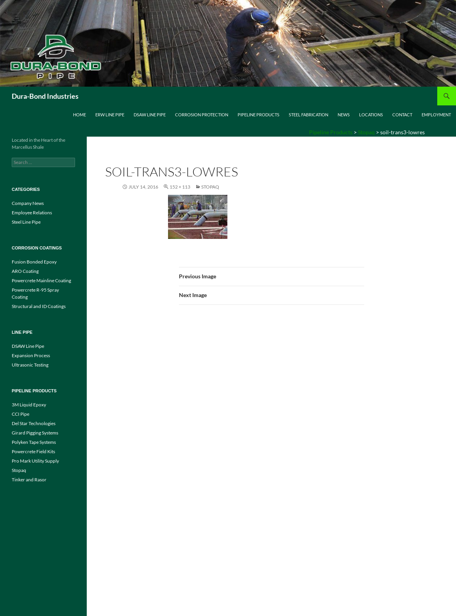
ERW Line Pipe (109, 114)
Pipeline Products (258, 114)
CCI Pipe (20, 414)
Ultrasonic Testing (30, 365)
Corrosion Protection (201, 114)
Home (79, 114)
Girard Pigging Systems (35, 433)
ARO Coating (25, 271)
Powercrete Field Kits (33, 451)
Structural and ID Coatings (39, 306)
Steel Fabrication (308, 114)
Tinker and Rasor (29, 479)
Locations (371, 114)
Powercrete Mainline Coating (41, 280)
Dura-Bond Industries (45, 96)
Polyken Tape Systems (34, 442)
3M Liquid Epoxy (29, 405)
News (344, 114)
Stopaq (210, 187)
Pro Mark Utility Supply (35, 461)
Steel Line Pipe (26, 222)
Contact (402, 114)
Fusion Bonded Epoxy (34, 262)
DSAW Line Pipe (150, 114)
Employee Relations (32, 212)
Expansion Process (31, 355)
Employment (436, 114)
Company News (28, 203)
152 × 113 (180, 187)
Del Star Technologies (33, 423)
